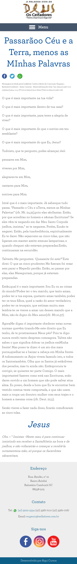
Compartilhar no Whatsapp (19, 76)
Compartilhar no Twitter (12, 76)
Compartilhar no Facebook (4, 76)
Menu (43, 27)
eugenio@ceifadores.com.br (42, 516)
